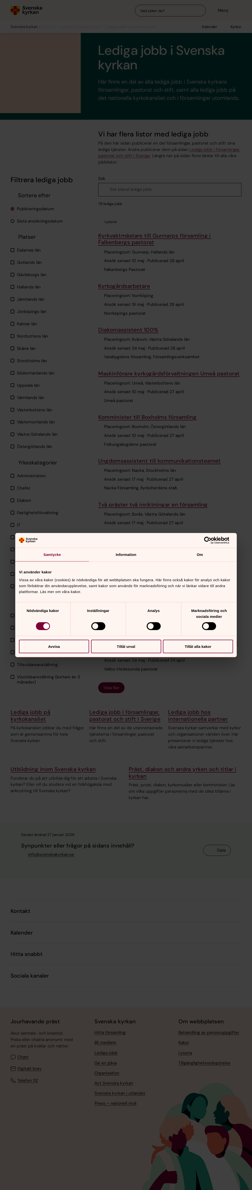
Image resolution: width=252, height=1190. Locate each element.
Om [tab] (200, 554)
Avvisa (54, 646)
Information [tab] (126, 554)
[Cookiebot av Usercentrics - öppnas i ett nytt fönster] (211, 540)
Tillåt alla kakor (198, 646)
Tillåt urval (126, 646)
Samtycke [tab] (52, 554)
